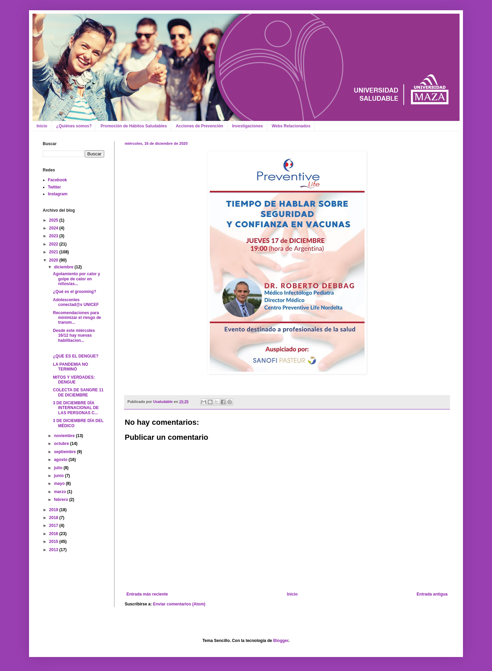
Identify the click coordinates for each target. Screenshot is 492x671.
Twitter (54, 187)
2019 (54, 509)
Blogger (281, 640)
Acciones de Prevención (199, 126)
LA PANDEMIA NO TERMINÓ (70, 367)
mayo (60, 483)
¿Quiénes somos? (74, 126)
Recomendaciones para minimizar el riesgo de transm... (77, 317)
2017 (54, 525)
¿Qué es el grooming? (74, 291)
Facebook (57, 180)
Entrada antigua (432, 594)
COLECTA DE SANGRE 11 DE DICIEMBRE (78, 392)
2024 (54, 228)
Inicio (42, 126)
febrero (61, 499)
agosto (61, 459)
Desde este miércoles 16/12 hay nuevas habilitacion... (74, 335)
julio (59, 467)
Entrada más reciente (147, 594)
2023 (54, 236)
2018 (54, 517)
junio (59, 475)
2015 (54, 541)
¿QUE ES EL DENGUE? (75, 356)
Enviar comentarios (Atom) (179, 604)
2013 (54, 549)
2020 (54, 260)
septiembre (65, 451)
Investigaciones (247, 126)
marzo (60, 491)
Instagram (57, 194)
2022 (54, 244)
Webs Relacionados (291, 126)
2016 (54, 533)
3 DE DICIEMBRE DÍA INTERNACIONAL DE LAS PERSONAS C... (76, 408)
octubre (62, 443)
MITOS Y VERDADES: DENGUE (74, 380)
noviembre (65, 435)
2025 (54, 220)
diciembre (64, 267)
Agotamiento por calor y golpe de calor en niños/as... (76, 278)
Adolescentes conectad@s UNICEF (76, 302)
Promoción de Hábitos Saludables (133, 126)
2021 (54, 252)
